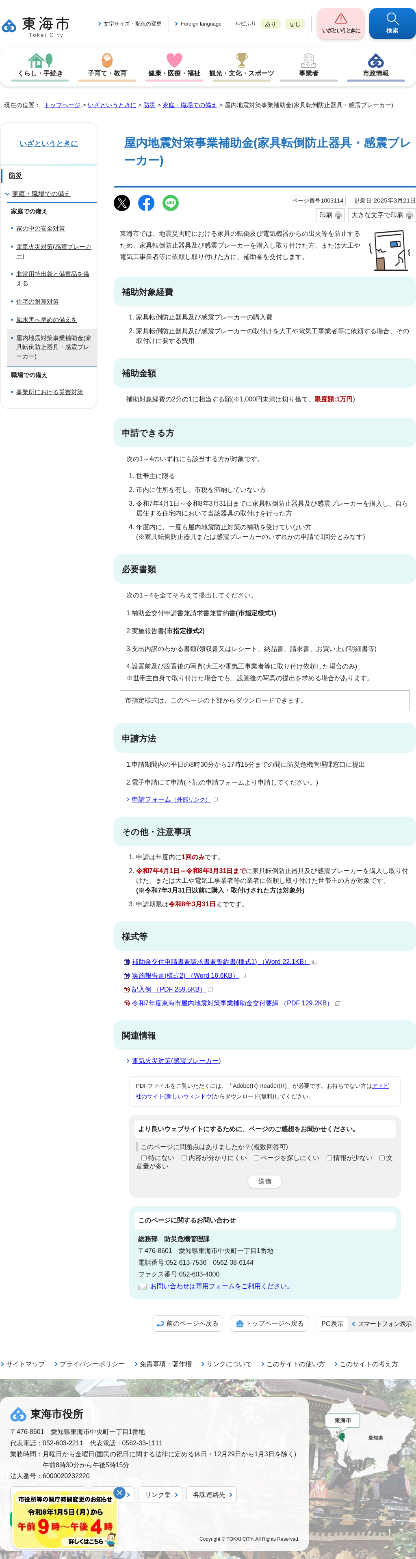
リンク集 (158, 1494)
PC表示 (332, 1323)
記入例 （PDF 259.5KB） (172, 989)
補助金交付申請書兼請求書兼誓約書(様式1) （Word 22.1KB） (224, 961)
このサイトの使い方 (295, 1364)
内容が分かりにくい (217, 1157)
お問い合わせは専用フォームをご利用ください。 (221, 1286)
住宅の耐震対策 (37, 301)
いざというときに (341, 30)
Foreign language (200, 24)
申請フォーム (175, 799)
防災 (149, 104)
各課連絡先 (209, 1494)
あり (270, 24)
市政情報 (376, 73)
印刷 (325, 214)
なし (295, 24)
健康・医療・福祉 (174, 73)
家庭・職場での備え (189, 104)
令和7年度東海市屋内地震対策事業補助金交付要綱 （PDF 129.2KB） (236, 1003)
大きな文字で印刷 (377, 214)
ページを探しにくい (290, 1157)
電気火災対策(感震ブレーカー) (176, 1060)
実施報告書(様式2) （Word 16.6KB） (189, 975)
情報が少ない (353, 1157)
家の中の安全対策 (40, 228)
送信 (264, 1181)
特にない (161, 1157)
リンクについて (229, 1364)
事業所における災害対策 (49, 391)
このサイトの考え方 (369, 1364)
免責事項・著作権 (166, 1364)
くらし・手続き (40, 73)
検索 (392, 30)
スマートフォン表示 (385, 1323)
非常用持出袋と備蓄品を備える (52, 278)
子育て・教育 (107, 73)
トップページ (62, 104)
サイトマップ (25, 1364)
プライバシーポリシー (92, 1364)
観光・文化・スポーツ (241, 73)
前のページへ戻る (193, 1323)
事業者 (308, 73)
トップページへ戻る (274, 1323)
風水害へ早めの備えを (46, 319)
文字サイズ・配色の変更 (133, 24)
